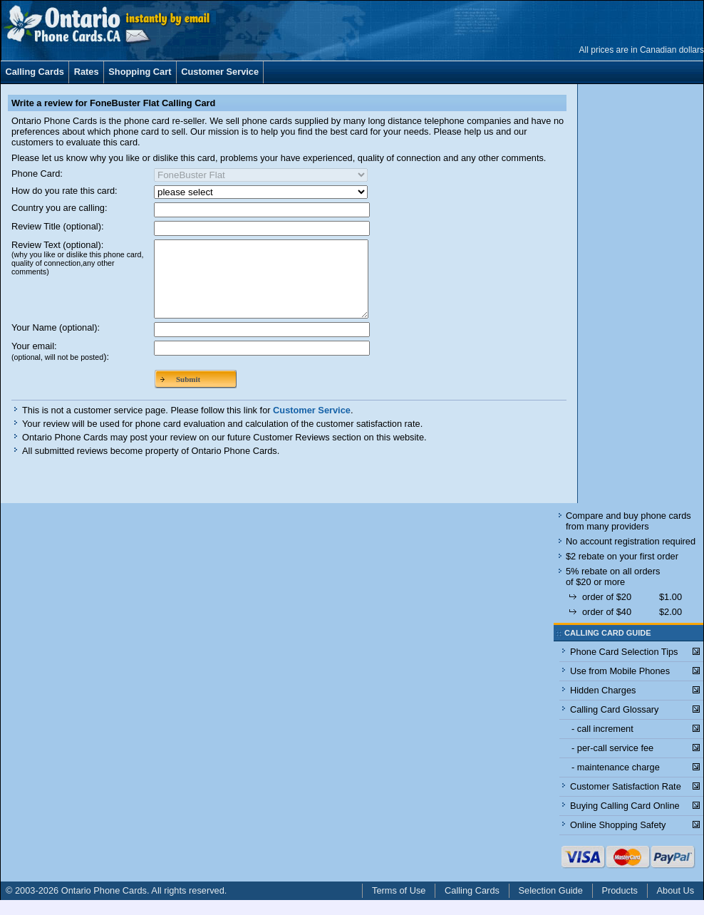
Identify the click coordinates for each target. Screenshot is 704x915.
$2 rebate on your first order (622, 571)
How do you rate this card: (64, 190)
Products (619, 905)
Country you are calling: (59, 207)
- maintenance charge (615, 782)
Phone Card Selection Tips (624, 666)
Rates (86, 71)
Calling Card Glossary (614, 724)
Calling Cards (34, 71)
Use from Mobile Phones (620, 686)
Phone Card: (37, 173)
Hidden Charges (603, 705)
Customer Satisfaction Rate (625, 801)
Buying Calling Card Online (625, 820)
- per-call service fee (612, 763)
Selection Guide (551, 905)
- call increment (602, 743)
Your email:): (60, 366)
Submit (188, 394)
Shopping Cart (139, 71)
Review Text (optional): (77, 257)
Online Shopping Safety (618, 839)
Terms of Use (398, 905)
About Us (676, 905)
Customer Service (220, 71)
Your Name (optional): (55, 342)
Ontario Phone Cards (104, 905)
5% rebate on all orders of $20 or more (613, 591)
